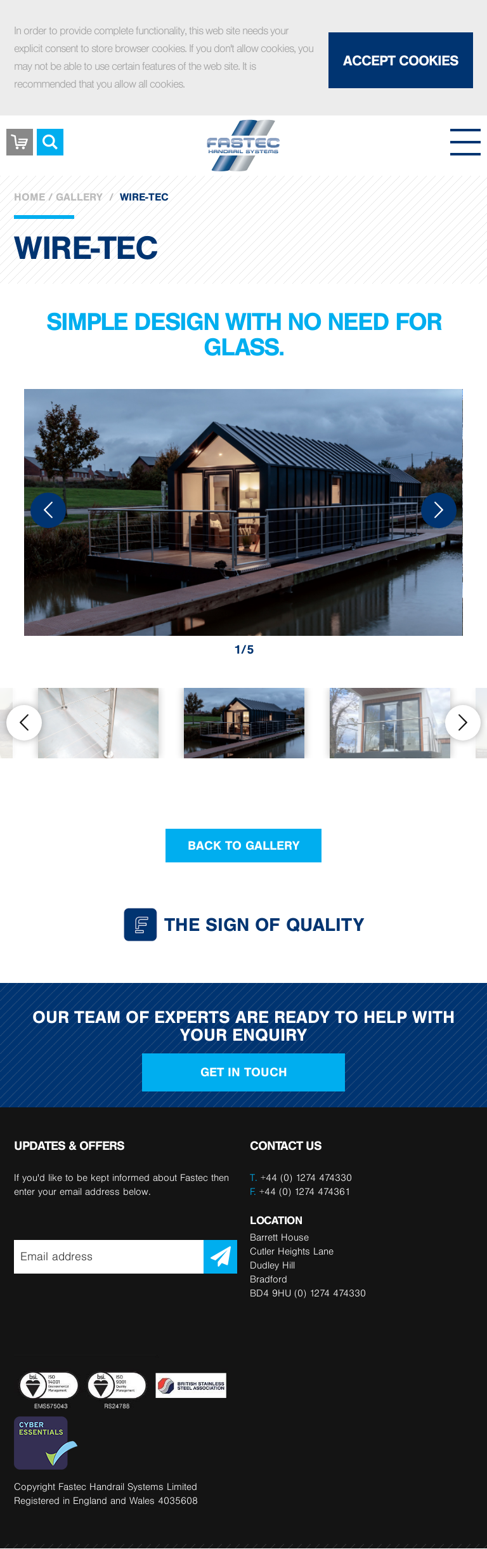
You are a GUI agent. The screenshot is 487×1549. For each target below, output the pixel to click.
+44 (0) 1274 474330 (306, 1177)
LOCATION (276, 1220)
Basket (19, 132)
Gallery (79, 197)
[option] (243, 510)
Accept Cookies (400, 60)
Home (29, 197)
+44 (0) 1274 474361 (300, 1191)
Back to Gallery (243, 845)
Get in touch (243, 1072)
